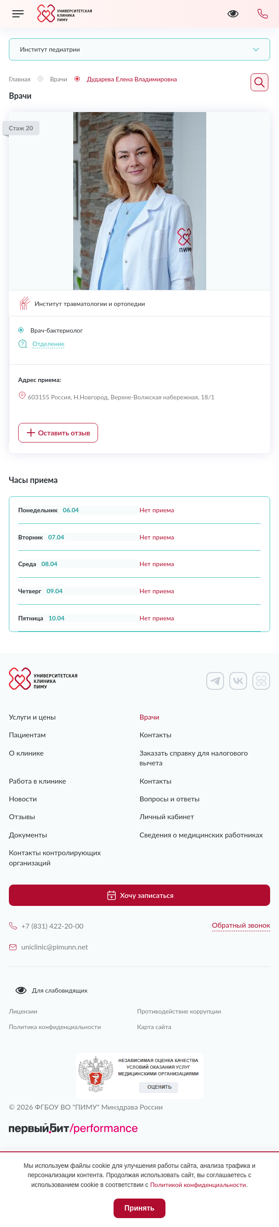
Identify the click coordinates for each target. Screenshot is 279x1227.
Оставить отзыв (58, 432)
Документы (28, 834)
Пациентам (27, 734)
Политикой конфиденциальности (198, 1184)
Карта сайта (154, 1026)
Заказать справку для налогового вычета (194, 757)
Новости (23, 798)
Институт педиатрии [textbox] (50, 49)
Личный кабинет (167, 816)
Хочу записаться (139, 895)
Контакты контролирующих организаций (55, 857)
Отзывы (22, 816)
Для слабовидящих (51, 990)
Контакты (156, 734)
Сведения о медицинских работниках (201, 834)
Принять (140, 1208)
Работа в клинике (37, 780)
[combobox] (139, 49)
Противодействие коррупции (179, 1011)
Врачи (150, 716)
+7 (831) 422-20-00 (46, 925)
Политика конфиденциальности (55, 1026)
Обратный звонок (241, 925)
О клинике (26, 752)
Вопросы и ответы (170, 798)
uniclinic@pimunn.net (48, 946)
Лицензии (23, 1011)
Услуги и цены (32, 716)
